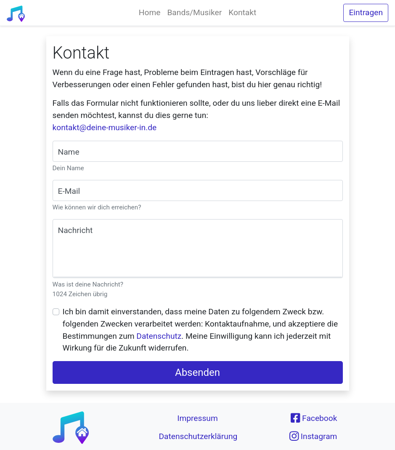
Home (150, 12)
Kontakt (242, 12)
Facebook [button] (314, 417)
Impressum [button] (197, 418)
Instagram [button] (313, 436)
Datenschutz (158, 336)
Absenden (197, 372)
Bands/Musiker (194, 12)
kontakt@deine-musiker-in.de (105, 127)
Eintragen (366, 12)
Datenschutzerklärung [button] (198, 436)
